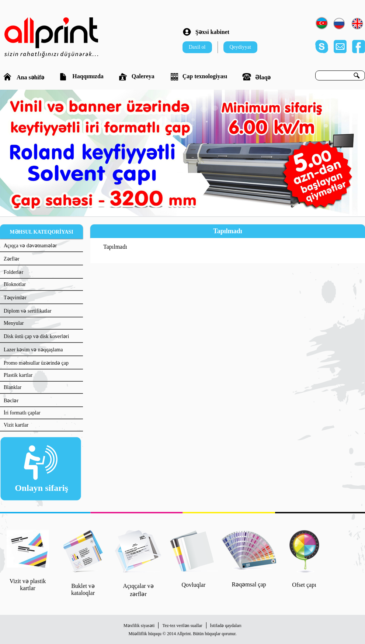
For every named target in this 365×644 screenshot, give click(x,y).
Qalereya (136, 76)
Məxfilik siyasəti (139, 625)
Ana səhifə (24, 76)
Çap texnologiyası (198, 76)
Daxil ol (197, 47)
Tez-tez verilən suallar (182, 625)
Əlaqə (256, 76)
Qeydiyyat (240, 47)
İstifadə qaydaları (225, 625)
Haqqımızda (81, 76)
